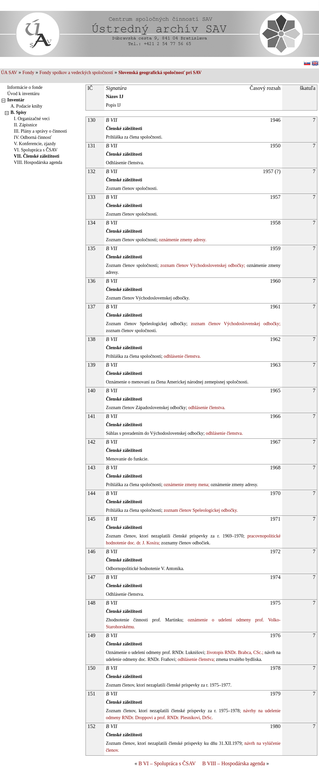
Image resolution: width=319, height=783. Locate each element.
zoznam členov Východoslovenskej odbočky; (202, 265)
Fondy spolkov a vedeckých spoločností (76, 72)
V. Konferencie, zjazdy (35, 143)
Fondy (28, 72)
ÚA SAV (9, 72)
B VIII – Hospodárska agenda (233, 763)
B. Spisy (18, 112)
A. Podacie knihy (26, 106)
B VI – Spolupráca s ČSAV (167, 763)
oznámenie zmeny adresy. (182, 239)
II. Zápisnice (25, 124)
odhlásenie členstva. (181, 356)
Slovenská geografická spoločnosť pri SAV (160, 72)
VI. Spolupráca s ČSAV (36, 149)
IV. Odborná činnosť (33, 137)
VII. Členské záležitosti (36, 156)
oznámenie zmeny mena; (185, 484)
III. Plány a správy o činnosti (40, 131)
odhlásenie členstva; (196, 659)
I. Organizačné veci (32, 118)
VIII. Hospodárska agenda (38, 162)
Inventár (15, 99)
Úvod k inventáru (23, 93)
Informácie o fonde (24, 87)
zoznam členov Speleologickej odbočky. (200, 510)
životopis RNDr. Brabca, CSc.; (234, 652)
